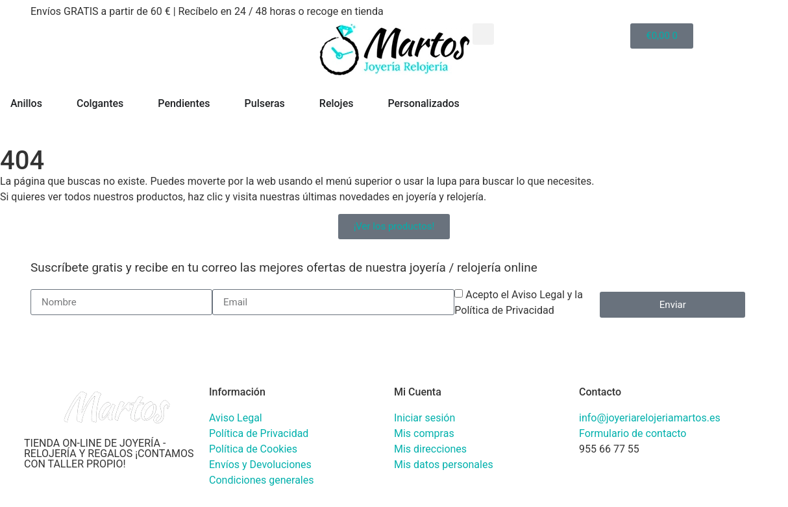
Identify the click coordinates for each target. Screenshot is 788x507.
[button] (483, 34)
